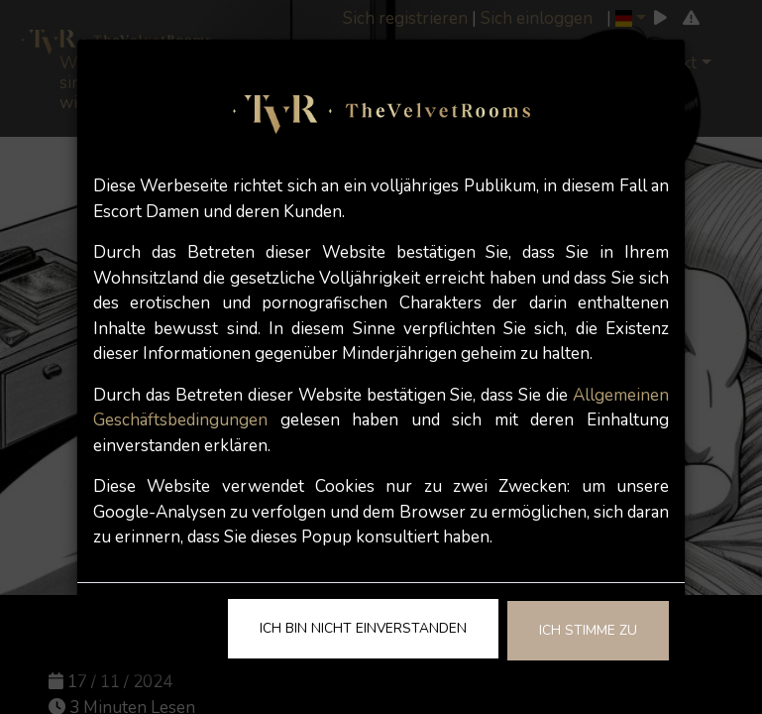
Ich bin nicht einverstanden (363, 628)
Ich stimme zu (588, 630)
